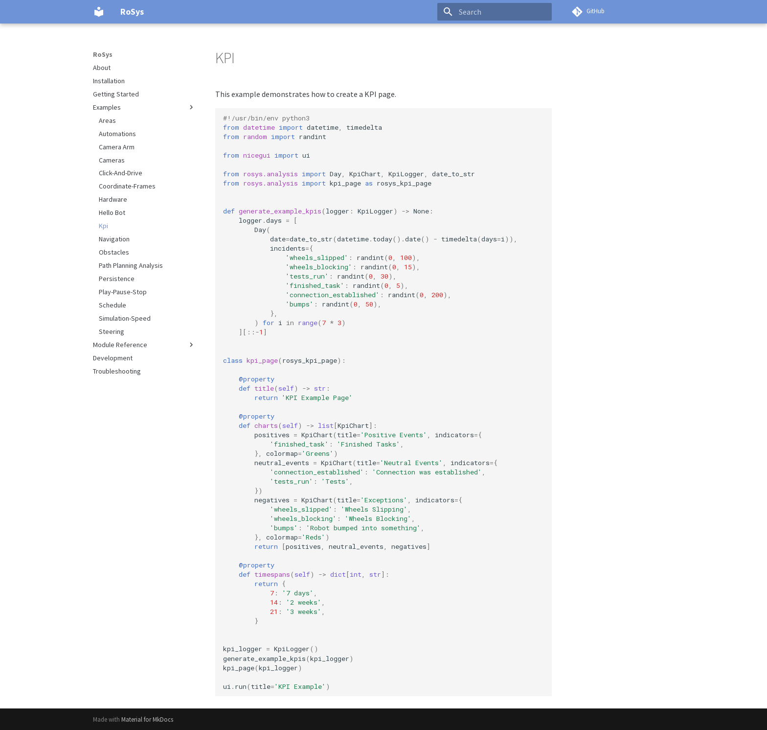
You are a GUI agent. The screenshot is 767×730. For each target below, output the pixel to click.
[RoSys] (99, 12)
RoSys (103, 54)
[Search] (494, 12)
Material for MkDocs (147, 719)
